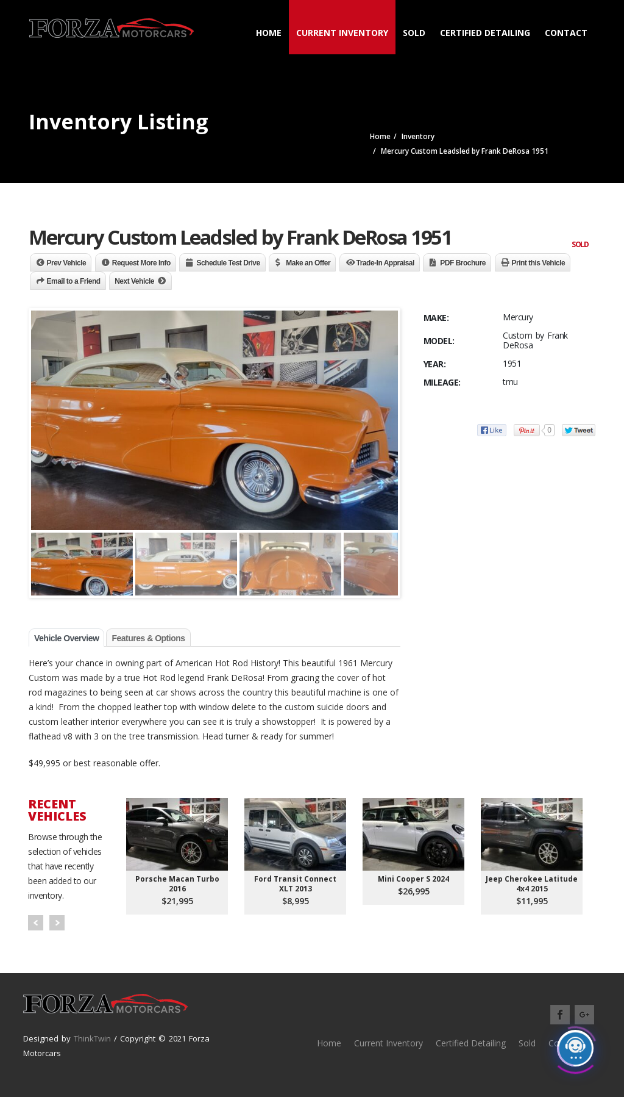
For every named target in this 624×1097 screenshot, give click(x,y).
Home (269, 32)
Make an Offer (308, 263)
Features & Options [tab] (148, 638)
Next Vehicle (134, 281)
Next (57, 922)
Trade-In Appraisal (385, 263)
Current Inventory (342, 32)
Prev (35, 922)
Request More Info (141, 263)
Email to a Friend (74, 281)
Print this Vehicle (539, 263)
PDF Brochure (463, 263)
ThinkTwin (92, 1038)
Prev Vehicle (67, 263)
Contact (566, 32)
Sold (414, 32)
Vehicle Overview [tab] (66, 638)
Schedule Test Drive (228, 263)
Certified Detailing (485, 32)
